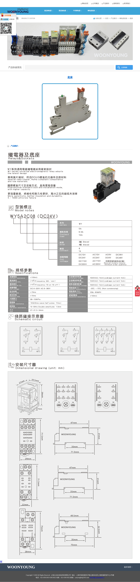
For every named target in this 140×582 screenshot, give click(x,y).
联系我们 (127, 3)
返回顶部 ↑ (128, 567)
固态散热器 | (63, 10)
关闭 (13, 12)
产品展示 (106, 3)
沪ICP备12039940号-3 (97, 577)
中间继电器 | (77, 10)
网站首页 (85, 3)
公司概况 (96, 3)
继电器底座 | (92, 10)
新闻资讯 (117, 3)
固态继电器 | (48, 10)
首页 (106, 18)
